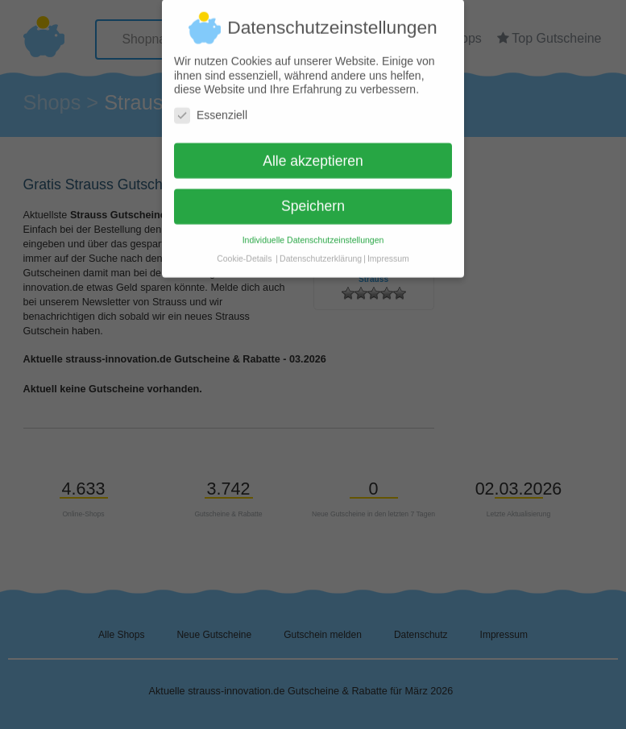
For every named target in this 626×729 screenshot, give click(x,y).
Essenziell (210, 107)
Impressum (388, 250)
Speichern (313, 198)
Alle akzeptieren (313, 152)
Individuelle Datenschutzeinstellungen (313, 232)
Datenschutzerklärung (321, 250)
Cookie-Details (244, 250)
